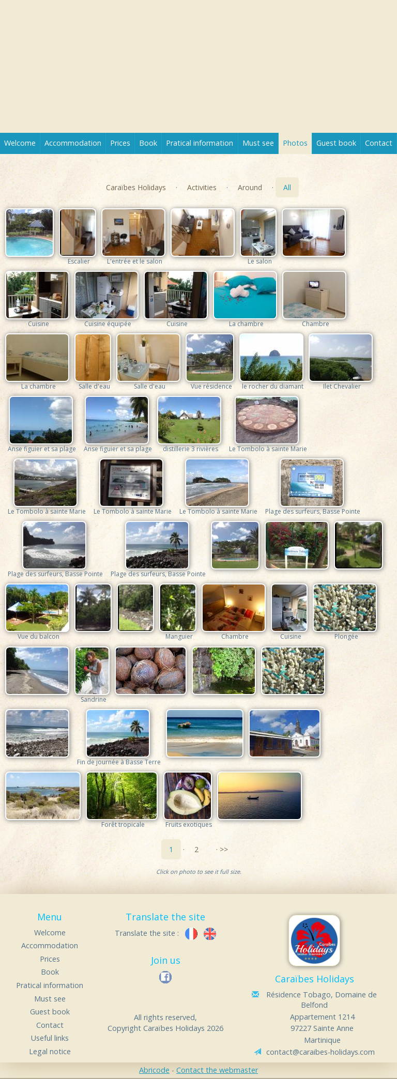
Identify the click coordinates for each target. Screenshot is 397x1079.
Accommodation (72, 143)
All (287, 187)
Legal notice (50, 1051)
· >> (222, 849)
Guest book (336, 143)
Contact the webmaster (217, 1070)
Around (250, 187)
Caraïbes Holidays (136, 187)
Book (148, 143)
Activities (202, 187)
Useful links (50, 1038)
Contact (378, 143)
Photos (295, 143)
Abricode (154, 1070)
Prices (120, 143)
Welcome (20, 143)
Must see (258, 143)
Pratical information (199, 143)
